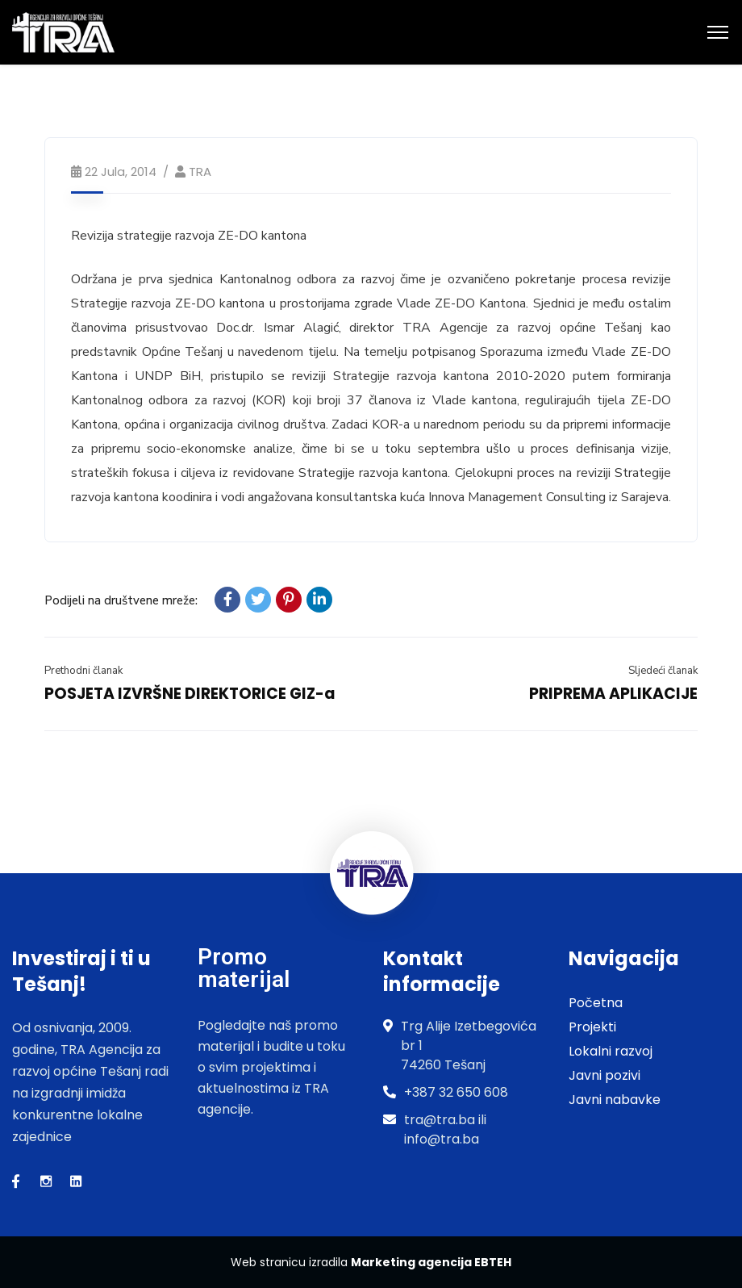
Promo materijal (244, 968)
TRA (200, 171)
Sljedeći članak (663, 670)
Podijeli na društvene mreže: (121, 600)
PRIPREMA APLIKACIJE (613, 694)
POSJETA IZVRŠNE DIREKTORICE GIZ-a (190, 694)
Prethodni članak (83, 670)
